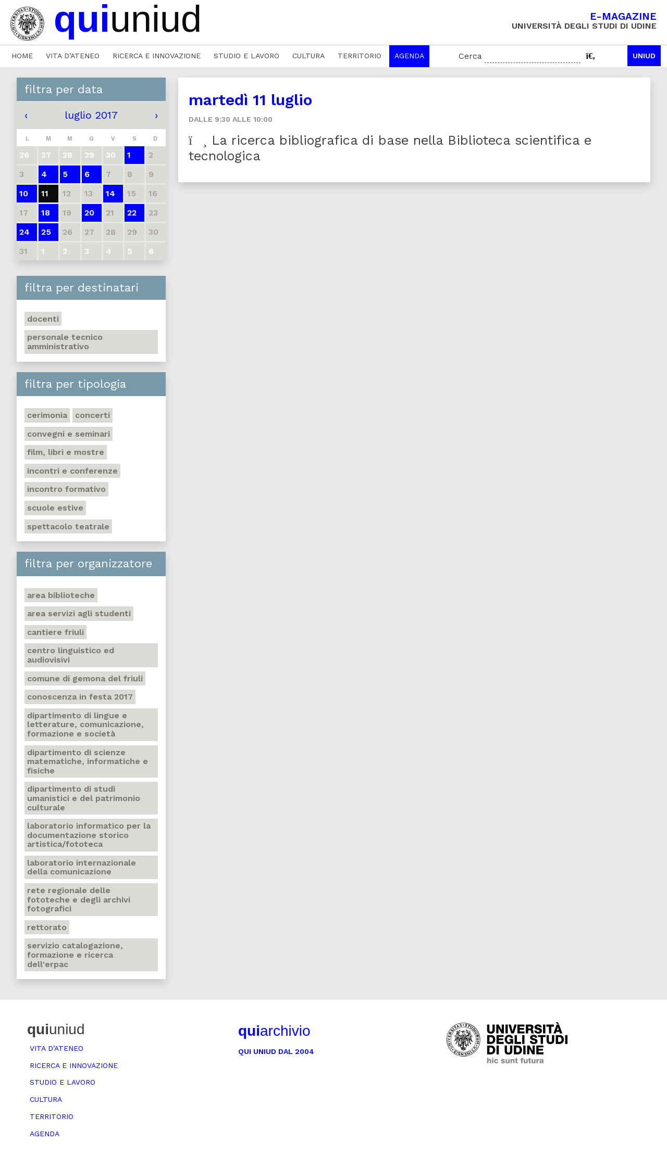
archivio (274, 1031)
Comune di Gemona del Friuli (85, 678)
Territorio (359, 56)
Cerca (470, 56)
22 (132, 213)
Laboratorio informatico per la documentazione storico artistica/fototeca (89, 835)
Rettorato (47, 927)
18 (45, 213)
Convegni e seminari (68, 434)
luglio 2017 (91, 115)
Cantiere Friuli (55, 632)
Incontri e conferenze (72, 471)
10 (23, 193)
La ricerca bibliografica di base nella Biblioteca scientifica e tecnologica (390, 148)
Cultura (308, 56)
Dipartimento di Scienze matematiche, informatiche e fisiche (87, 761)
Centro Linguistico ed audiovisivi (70, 655)
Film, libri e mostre (65, 452)
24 (24, 232)
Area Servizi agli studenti (79, 613)
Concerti (92, 415)
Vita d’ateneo (73, 56)
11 (44, 193)
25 (46, 232)
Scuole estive (55, 508)
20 (89, 213)
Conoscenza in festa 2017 (80, 697)
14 (110, 193)
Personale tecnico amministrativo (65, 341)
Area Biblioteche (61, 595)
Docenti (43, 319)
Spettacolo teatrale (68, 526)
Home (22, 56)
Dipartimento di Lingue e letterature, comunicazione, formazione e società (85, 724)
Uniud (644, 56)
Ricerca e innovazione (157, 56)
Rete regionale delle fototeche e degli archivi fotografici (78, 899)
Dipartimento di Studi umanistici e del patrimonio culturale (83, 798)
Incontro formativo (66, 489)
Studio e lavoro (246, 56)
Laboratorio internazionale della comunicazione (81, 867)
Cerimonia (47, 415)
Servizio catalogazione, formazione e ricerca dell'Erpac (75, 955)
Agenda (409, 56)
